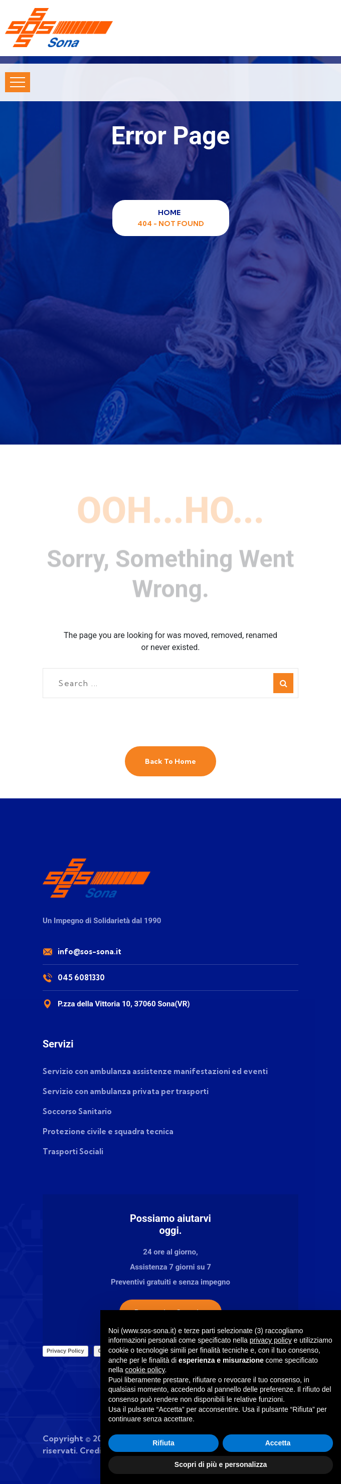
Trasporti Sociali (73, 1151)
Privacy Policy (65, 1351)
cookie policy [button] (144, 1370)
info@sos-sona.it (89, 951)
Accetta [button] (278, 1443)
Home (171, 212)
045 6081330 (81, 977)
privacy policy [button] (271, 1340)
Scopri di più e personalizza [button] (221, 1464)
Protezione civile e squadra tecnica (108, 1131)
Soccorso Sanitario (77, 1111)
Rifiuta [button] (163, 1443)
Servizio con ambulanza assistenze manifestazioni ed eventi (155, 1071)
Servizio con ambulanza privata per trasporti (126, 1091)
